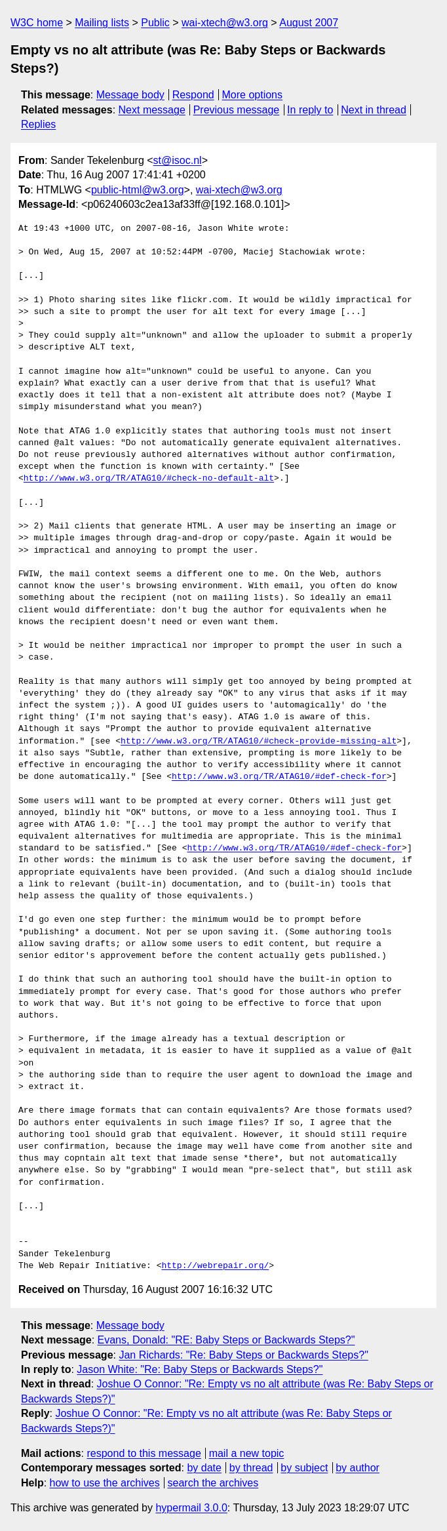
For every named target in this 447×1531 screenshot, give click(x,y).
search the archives (213, 1482)
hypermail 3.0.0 (191, 1507)
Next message (152, 109)
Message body (130, 94)
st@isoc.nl (177, 160)
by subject (304, 1467)
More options (252, 94)
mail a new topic (246, 1453)
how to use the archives (105, 1482)
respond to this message (144, 1453)
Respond (193, 94)
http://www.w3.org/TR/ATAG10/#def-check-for (279, 777)
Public (155, 22)
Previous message (236, 109)
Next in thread (373, 109)
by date (204, 1467)
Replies (38, 124)
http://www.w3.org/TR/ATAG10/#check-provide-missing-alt (259, 741)
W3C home (36, 22)
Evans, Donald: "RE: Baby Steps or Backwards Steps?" (226, 1339)
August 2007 (308, 22)
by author (357, 1467)
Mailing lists (102, 22)
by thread (251, 1467)
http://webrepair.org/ (215, 1266)
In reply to (310, 109)
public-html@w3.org (137, 189)
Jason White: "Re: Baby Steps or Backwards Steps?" (199, 1369)
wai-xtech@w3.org (225, 22)
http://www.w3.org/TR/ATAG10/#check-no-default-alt (149, 479)
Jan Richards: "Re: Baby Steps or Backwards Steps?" (243, 1355)
